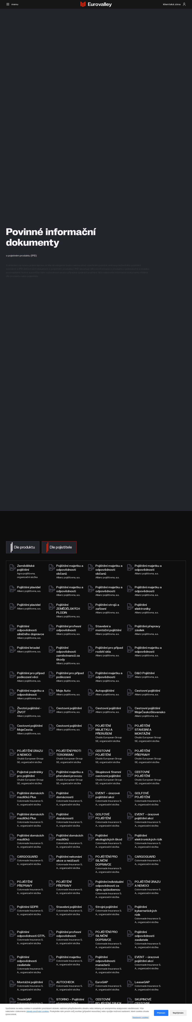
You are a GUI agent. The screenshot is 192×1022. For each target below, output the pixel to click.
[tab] (22, 547)
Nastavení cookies (141, 1017)
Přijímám (161, 1013)
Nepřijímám (178, 1013)
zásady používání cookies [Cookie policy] (37, 1011)
